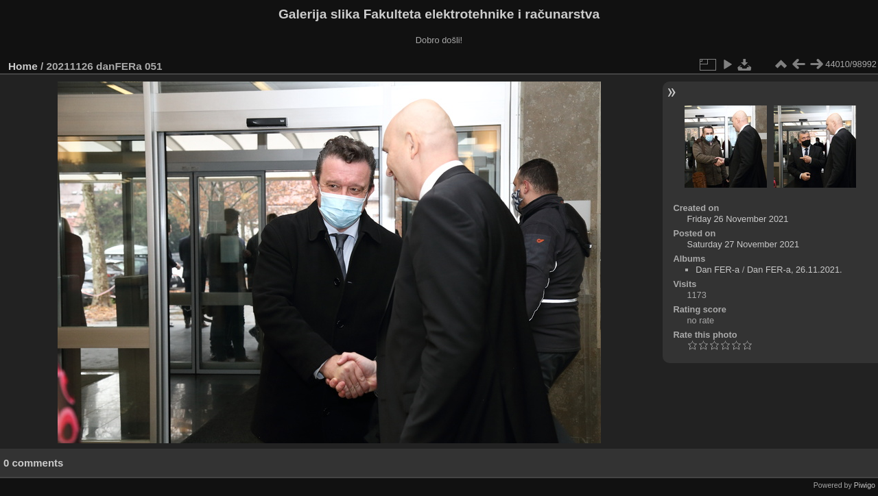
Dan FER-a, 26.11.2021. (794, 269)
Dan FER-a (717, 269)
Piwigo (864, 485)
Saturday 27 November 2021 (743, 244)
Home (23, 66)
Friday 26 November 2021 (737, 219)
